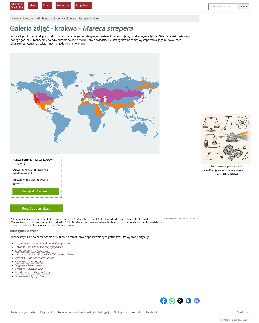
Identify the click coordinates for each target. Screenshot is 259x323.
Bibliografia (120, 312)
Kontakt (136, 312)
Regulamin (47, 312)
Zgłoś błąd (243, 312)
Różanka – (39, 247)
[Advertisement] (226, 63)
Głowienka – (31, 276)
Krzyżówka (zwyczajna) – (42, 243)
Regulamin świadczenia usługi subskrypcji (83, 312)
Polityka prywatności (23, 312)
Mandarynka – (33, 272)
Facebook (151, 312)
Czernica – (30, 269)
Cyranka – (34, 258)
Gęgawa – (29, 265)
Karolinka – (29, 261)
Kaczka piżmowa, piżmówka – (44, 254)
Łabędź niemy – (32, 250)
